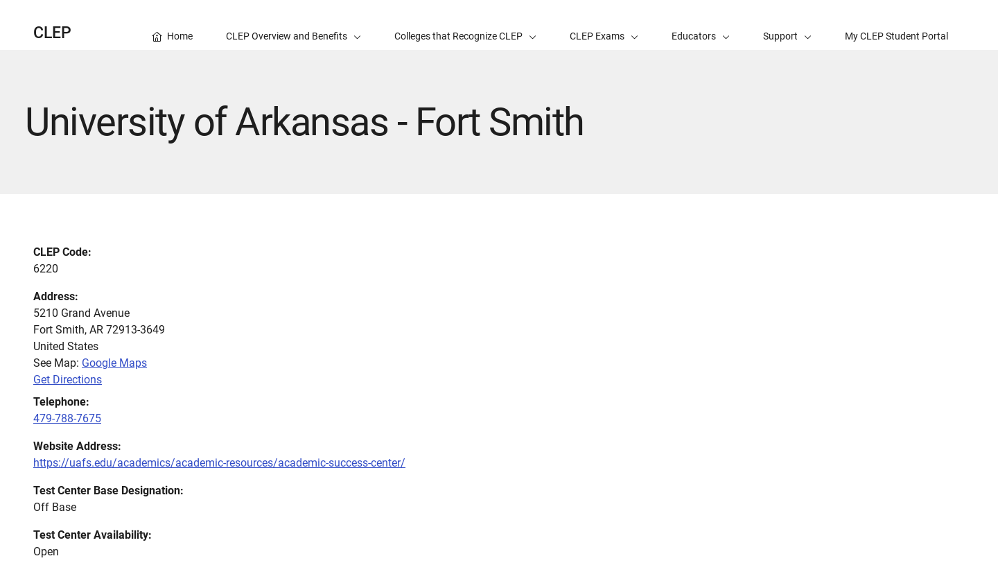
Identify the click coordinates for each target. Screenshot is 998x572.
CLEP (52, 33)
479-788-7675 (67, 418)
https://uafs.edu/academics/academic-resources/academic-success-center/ (219, 462)
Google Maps (114, 363)
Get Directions (67, 379)
